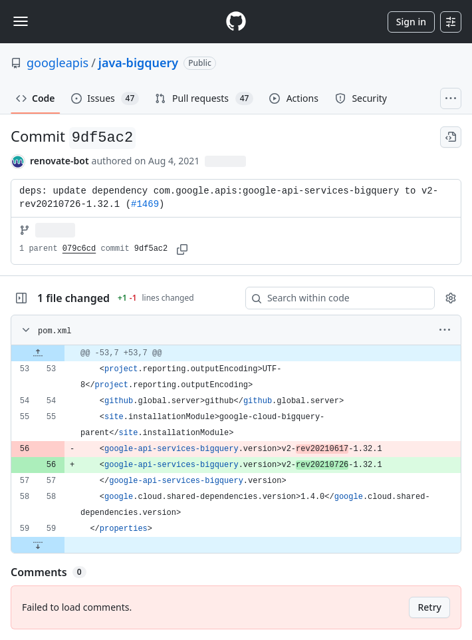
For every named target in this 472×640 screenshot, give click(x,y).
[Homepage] (236, 22)
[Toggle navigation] (21, 21)
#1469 (145, 204)
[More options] (444, 330)
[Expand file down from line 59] (37, 545)
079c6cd (79, 248)
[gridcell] (236, 353)
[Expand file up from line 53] (37, 353)
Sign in (411, 21)
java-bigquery (138, 63)
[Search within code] (333, 298)
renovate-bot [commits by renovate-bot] (59, 160)
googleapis (57, 63)
